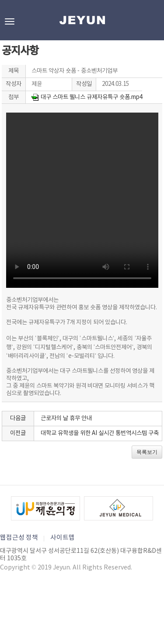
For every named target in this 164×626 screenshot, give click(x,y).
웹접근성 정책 (19, 537)
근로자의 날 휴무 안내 (66, 418)
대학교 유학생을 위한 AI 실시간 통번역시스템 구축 (100, 433)
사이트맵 (62, 537)
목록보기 (146, 452)
